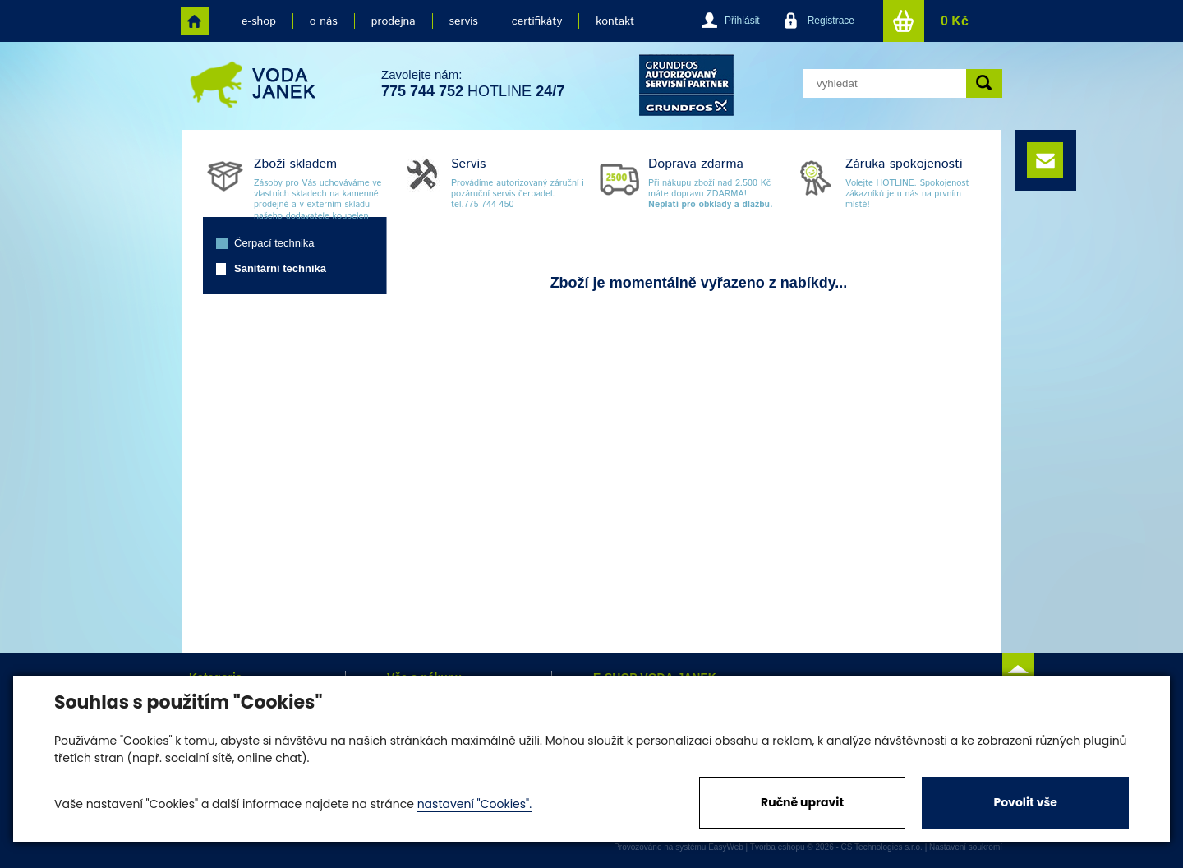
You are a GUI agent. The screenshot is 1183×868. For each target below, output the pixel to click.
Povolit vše (1024, 802)
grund (686, 85)
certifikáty (537, 21)
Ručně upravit (802, 802)
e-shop (259, 21)
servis (463, 21)
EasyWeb (725, 847)
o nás (324, 21)
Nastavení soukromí (965, 847)
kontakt (615, 21)
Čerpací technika (274, 243)
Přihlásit (742, 20)
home (195, 21)
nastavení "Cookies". (474, 804)
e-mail (1045, 160)
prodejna (393, 21)
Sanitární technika (280, 268)
